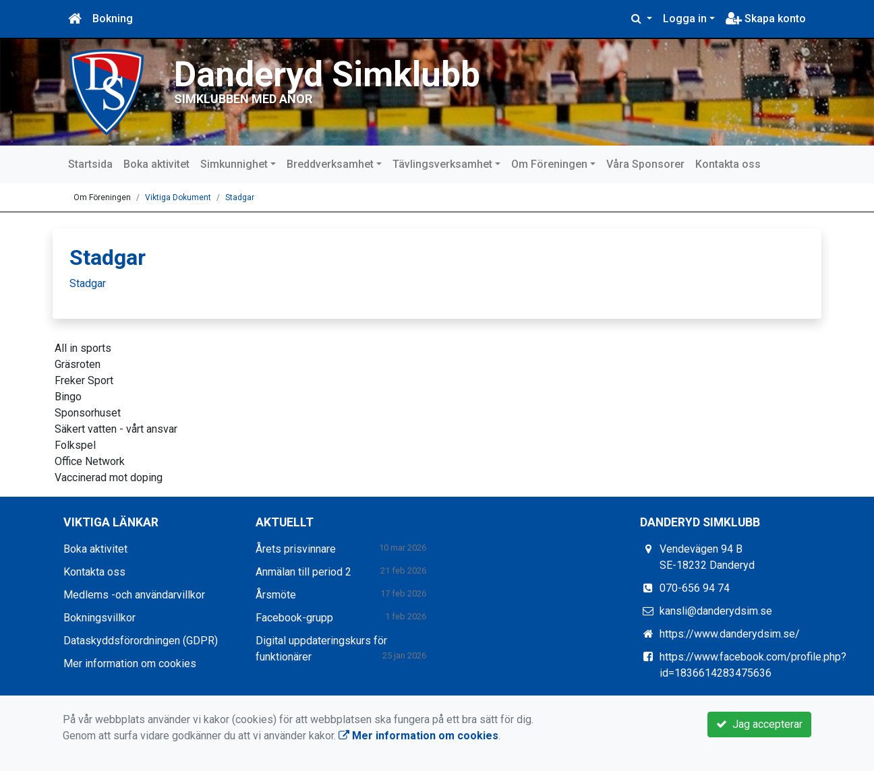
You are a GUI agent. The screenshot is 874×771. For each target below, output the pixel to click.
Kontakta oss (728, 164)
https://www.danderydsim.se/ (730, 633)
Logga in (685, 18)
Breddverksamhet (330, 164)
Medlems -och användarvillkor (134, 594)
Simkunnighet (234, 164)
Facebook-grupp (294, 617)
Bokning (112, 18)
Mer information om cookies (129, 663)
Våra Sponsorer (645, 164)
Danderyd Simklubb (327, 74)
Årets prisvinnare (296, 549)
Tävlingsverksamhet (442, 164)
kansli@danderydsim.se (716, 611)
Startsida (90, 164)
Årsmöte (276, 594)
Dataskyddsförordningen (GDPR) (140, 640)
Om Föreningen (549, 164)
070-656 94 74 (695, 588)
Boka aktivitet (156, 164)
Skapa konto (766, 18)
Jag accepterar (759, 724)
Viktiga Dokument (178, 197)
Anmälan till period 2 (303, 571)
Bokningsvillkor (99, 617)
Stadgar (239, 197)
